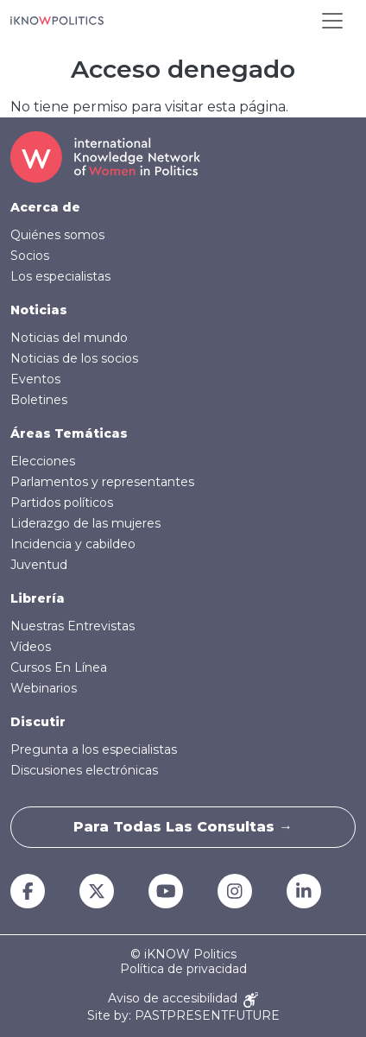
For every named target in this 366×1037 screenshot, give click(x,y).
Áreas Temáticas (69, 433)
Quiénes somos (57, 235)
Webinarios (43, 688)
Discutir (38, 722)
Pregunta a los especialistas (93, 749)
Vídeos (30, 646)
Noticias (38, 310)
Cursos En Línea (58, 667)
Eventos (35, 379)
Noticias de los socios (74, 358)
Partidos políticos (61, 502)
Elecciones (42, 461)
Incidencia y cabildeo (73, 544)
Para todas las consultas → (183, 827)
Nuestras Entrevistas (72, 626)
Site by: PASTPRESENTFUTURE (183, 1016)
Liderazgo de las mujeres (85, 523)
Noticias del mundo (69, 337)
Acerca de (45, 207)
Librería (37, 598)
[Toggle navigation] (332, 20)
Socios (29, 255)
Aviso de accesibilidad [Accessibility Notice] (183, 999)
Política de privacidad (183, 969)
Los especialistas (60, 276)
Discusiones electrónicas (84, 770)
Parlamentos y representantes (102, 482)
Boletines (38, 400)
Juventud (38, 564)
